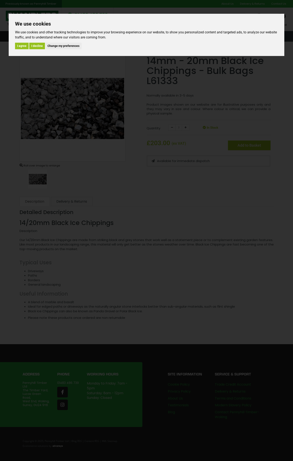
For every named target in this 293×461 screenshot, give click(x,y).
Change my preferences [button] (63, 46)
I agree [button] (21, 46)
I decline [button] (37, 46)
